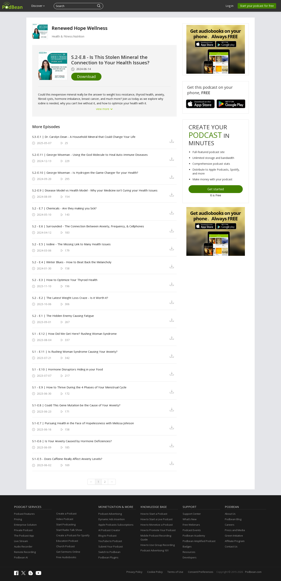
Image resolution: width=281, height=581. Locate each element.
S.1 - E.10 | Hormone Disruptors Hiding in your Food (67, 369)
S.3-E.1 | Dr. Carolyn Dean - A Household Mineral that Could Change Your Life (83, 136)
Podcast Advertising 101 (154, 550)
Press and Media (235, 530)
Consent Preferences (200, 572)
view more (104, 109)
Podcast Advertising (110, 513)
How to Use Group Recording (157, 545)
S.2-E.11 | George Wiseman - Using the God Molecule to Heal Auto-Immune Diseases (90, 154)
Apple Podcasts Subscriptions (115, 524)
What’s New (190, 519)
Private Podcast (23, 530)
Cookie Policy (155, 572)
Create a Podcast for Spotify (73, 535)
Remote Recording (25, 552)
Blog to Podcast (107, 535)
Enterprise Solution (25, 524)
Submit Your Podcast (110, 546)
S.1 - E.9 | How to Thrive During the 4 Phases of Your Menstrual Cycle (79, 387)
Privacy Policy (134, 572)
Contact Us (231, 546)
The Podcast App (24, 535)
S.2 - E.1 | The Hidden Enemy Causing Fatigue (63, 315)
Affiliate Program (235, 541)
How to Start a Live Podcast (156, 519)
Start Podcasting (66, 524)
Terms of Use (175, 572)
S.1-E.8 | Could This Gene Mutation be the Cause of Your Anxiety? (76, 405)
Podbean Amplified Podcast (199, 541)
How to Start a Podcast (153, 513)
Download (86, 76)
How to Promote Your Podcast (158, 530)
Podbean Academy (194, 535)
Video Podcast (64, 519)
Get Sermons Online (68, 552)
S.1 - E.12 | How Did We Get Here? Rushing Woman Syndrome (74, 333)
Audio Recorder (23, 546)
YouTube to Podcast (110, 541)
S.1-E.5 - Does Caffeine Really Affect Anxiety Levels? (67, 459)
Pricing (18, 519)
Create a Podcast (66, 513)
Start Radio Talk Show (69, 530)
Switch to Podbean (109, 552)
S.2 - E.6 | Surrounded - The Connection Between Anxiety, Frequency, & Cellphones (88, 226)
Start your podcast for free (257, 6)
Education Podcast (67, 541)
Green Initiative (234, 535)
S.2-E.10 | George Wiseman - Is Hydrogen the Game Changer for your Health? (85, 172)
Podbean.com (253, 572)
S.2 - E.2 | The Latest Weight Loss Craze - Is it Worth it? (70, 297)
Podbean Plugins (108, 557)
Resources (189, 552)
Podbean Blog (233, 519)
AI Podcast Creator (109, 530)
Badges (187, 546)
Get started (215, 189)
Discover (38, 6)
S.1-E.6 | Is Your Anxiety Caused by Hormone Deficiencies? (72, 441)
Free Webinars (191, 524)
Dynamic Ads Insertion (111, 519)
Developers (190, 557)
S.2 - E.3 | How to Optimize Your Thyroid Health (64, 280)
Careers (229, 524)
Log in (229, 6)
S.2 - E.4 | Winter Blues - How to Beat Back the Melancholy (71, 262)
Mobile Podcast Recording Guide (155, 537)
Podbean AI (21, 557)
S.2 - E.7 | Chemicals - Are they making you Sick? (64, 208)
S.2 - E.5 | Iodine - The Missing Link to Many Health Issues (71, 244)
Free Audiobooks (66, 557)
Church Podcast (65, 546)
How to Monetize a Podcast (156, 524)
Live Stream (21, 541)
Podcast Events (192, 530)
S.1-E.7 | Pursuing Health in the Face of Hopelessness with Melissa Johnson (83, 423)
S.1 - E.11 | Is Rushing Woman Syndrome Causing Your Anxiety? (74, 351)
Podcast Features (24, 513)
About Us (230, 513)
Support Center (192, 513)
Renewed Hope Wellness (80, 28)
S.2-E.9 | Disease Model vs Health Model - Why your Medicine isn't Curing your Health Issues (94, 190)
